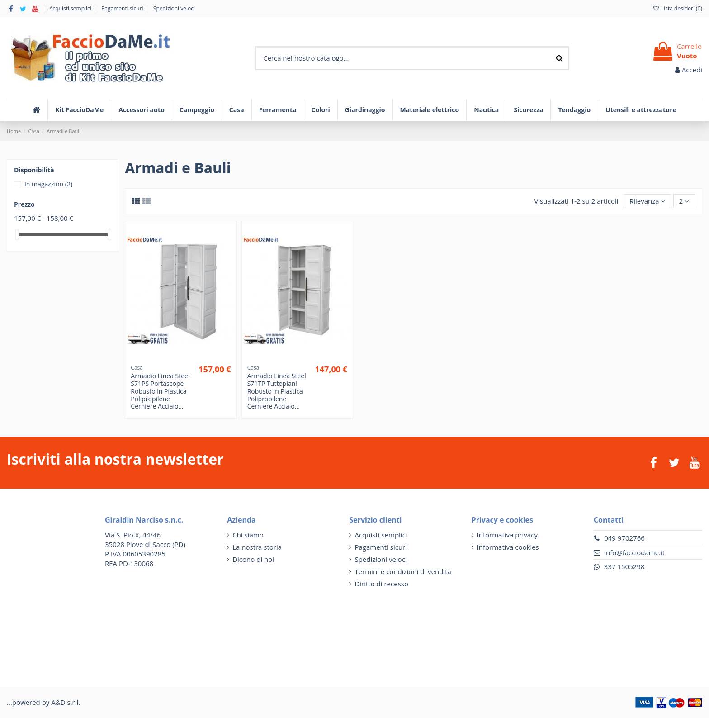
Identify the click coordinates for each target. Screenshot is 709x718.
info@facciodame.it (634, 552)
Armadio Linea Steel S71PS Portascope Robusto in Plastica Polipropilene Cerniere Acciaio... (160, 390)
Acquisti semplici (71, 8)
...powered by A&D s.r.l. (43, 702)
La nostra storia (257, 547)
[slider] (17, 234)
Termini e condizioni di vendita (402, 571)
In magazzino (48, 184)
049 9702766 (624, 537)
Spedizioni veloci (174, 8)
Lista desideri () (677, 8)
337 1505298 (624, 566)
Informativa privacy (507, 534)
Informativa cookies (508, 547)
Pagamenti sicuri (123, 8)
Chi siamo (248, 534)
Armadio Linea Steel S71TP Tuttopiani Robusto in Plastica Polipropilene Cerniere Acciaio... (276, 390)
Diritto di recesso (381, 583)
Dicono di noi (253, 559)
